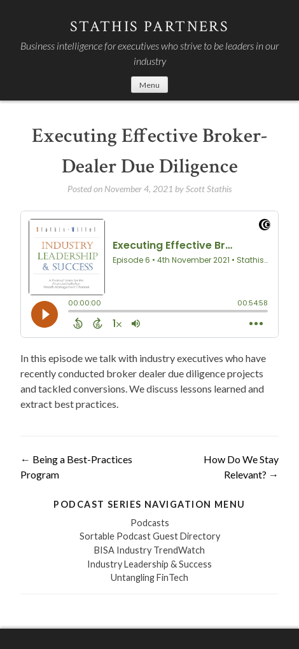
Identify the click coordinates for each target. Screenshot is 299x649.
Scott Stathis (209, 188)
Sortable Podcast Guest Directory (150, 536)
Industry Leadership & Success (149, 564)
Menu (149, 85)
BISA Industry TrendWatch (149, 550)
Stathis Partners (149, 26)
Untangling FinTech (149, 577)
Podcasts (149, 522)
